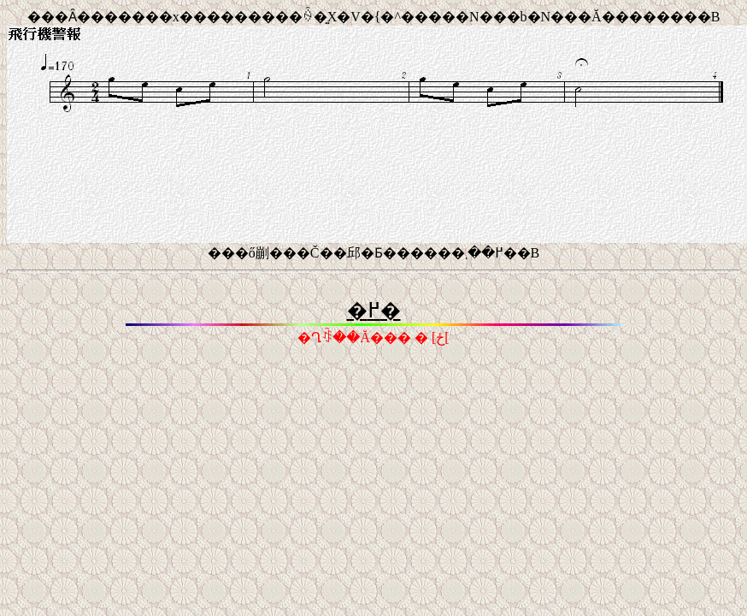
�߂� (374, 310)
